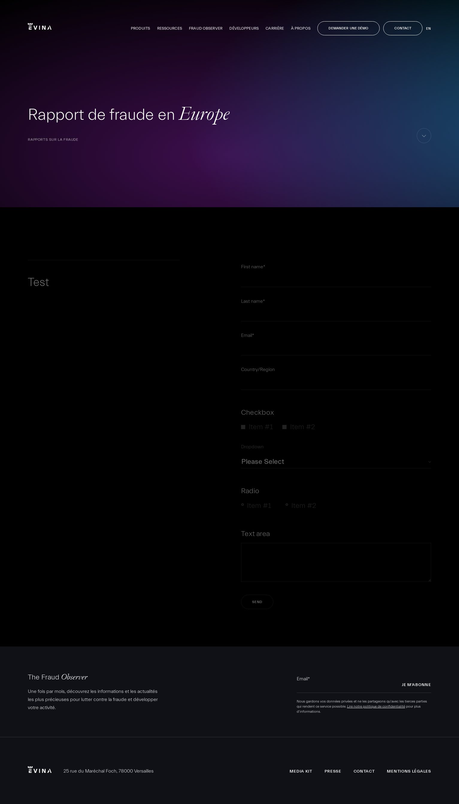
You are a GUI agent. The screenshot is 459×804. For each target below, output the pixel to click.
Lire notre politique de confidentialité (376, 706)
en (428, 28)
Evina (39, 26)
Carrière (275, 28)
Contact (403, 28)
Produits (140, 28)
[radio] (258, 507)
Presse (333, 771)
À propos (300, 28)
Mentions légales (409, 771)
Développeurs (244, 28)
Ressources (169, 28)
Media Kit (301, 771)
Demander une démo (348, 28)
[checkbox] (336, 428)
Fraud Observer (205, 28)
